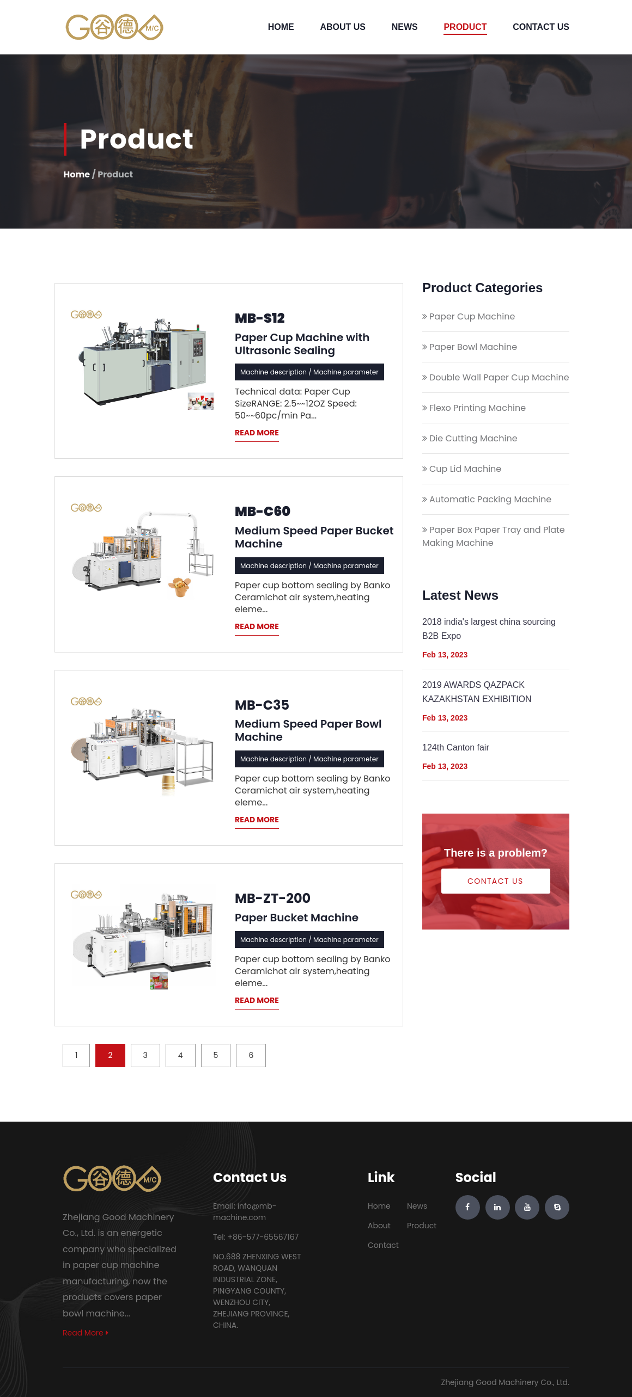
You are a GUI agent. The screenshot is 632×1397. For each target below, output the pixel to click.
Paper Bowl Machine (473, 347)
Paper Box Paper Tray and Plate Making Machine (493, 536)
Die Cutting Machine (473, 438)
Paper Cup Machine (472, 316)
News (405, 27)
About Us (343, 27)
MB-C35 (262, 705)
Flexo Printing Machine (477, 408)
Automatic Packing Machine (490, 499)
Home (281, 27)
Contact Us (541, 27)
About (379, 1225)
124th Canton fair (455, 747)
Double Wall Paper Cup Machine (499, 377)
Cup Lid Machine (465, 469)
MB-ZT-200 (273, 899)
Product (465, 27)
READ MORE (257, 432)
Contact (383, 1245)
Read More (85, 1332)
